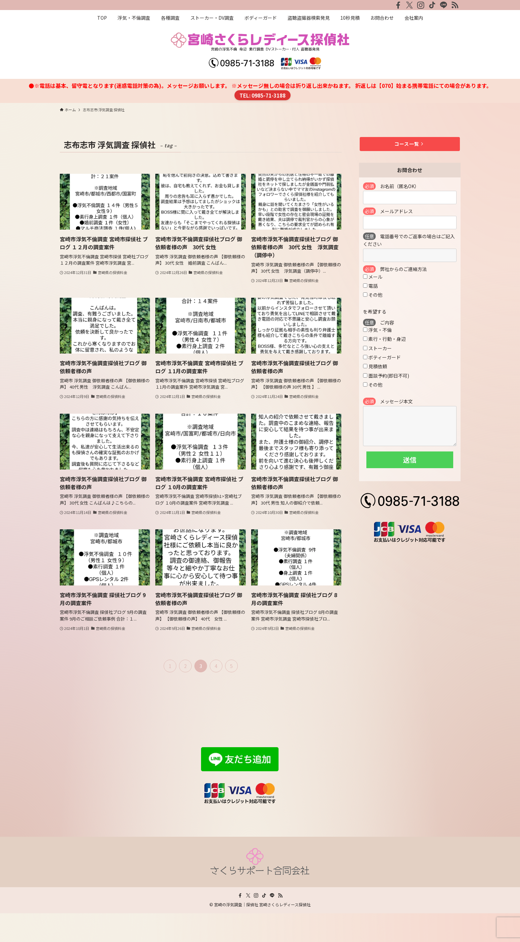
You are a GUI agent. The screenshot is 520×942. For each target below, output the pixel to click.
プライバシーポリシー (86, 806)
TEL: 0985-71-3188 (262, 95)
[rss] (455, 5)
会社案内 (70, 798)
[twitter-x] (409, 5)
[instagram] (420, 5)
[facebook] (398, 5)
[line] (443, 5)
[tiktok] (432, 5)
